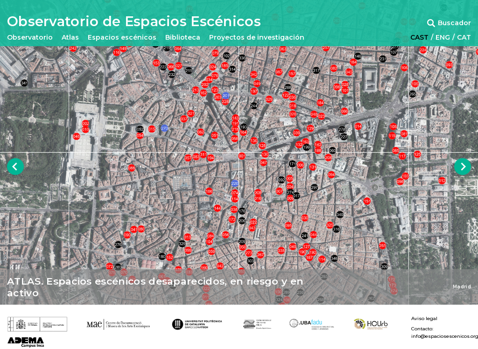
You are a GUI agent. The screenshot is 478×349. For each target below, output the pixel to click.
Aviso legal (424, 318)
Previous (16, 167)
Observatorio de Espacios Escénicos (134, 21)
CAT (464, 37)
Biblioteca (182, 37)
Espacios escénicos (122, 37)
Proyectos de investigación (256, 37)
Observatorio (30, 37)
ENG (443, 37)
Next (463, 167)
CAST (419, 37)
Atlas (70, 37)
